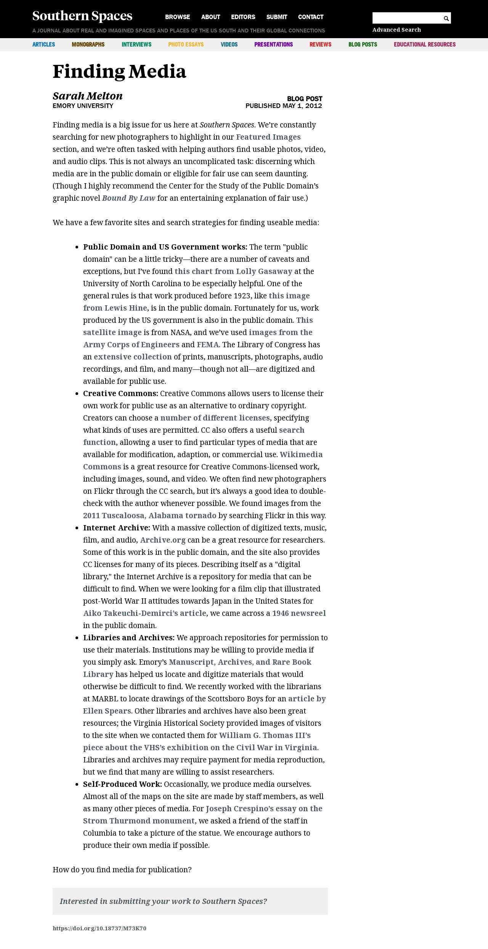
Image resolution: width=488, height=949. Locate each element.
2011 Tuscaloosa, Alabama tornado (150, 515)
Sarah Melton (88, 95)
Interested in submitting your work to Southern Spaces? (163, 901)
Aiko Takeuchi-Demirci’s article (144, 613)
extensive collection (133, 357)
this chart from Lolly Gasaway (233, 271)
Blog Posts (362, 44)
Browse (177, 17)
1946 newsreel (299, 613)
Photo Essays (186, 44)
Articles (43, 44)
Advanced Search (396, 29)
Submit (276, 17)
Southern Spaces (82, 14)
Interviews (136, 44)
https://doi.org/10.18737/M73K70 (99, 928)
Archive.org (163, 540)
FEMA (208, 345)
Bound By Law (129, 198)
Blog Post (304, 99)
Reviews (320, 44)
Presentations (273, 44)
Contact (310, 17)
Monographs (88, 44)
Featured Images (268, 137)
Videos (229, 44)
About (210, 17)
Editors (243, 17)
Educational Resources (425, 44)
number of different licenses (215, 418)
